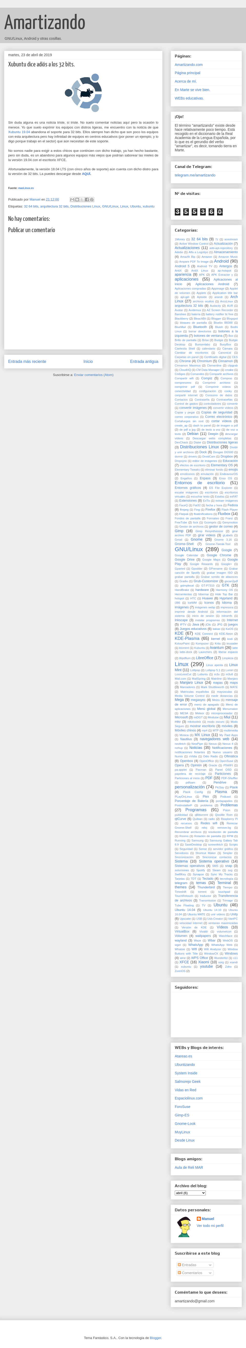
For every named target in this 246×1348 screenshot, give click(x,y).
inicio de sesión (203, 615)
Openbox (186, 761)
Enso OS (225, 478)
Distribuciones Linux (85, 206)
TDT (193, 878)
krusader (232, 643)
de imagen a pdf (227, 425)
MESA (184, 713)
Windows (231, 953)
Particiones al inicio (187, 778)
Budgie (218, 340)
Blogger (216, 318)
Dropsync (181, 460)
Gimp (179, 531)
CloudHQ (185, 369)
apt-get (184, 297)
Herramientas (183, 594)
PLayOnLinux (183, 796)
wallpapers (203, 936)
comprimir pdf (185, 386)
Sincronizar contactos (216, 857)
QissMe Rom (223, 814)
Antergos (225, 266)
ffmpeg (184, 509)
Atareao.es (183, 1056)
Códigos (180, 373)
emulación (207, 473)
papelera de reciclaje (190, 773)
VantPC (233, 918)
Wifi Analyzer (212, 949)
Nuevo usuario (222, 752)
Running (180, 840)
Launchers (205, 651)
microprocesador (221, 713)
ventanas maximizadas (223, 923)
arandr (218, 297)
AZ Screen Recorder (220, 310)
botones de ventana (208, 336)
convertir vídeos (223, 407)
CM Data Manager (208, 369)
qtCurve (180, 819)
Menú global (206, 709)
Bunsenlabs (202, 344)
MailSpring (199, 678)
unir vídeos (218, 914)
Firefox (211, 509)
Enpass (205, 478)
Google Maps (211, 559)
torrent (202, 891)
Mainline (216, 678)
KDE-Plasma (187, 638)
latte (235, 647)
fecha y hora (214, 505)
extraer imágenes (227, 500)
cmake (229, 369)
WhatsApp (195, 945)
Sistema (181, 861)
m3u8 (229, 674)
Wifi (194, 949)
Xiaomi (203, 962)
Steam (216, 870)
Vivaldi (203, 931)
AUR (230, 305)
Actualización (223, 243)
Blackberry (181, 318)
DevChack (181, 442)
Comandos (197, 373)
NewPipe (197, 743)
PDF (208, 778)
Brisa (205, 340)
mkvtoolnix (194, 721)
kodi (230, 638)
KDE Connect (204, 633)
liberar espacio (228, 651)
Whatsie (180, 949)
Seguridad (186, 848)
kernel (215, 639)
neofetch (180, 743)
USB (199, 918)
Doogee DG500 (223, 452)
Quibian (198, 818)
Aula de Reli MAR (189, 1167)
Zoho (228, 966)
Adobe (179, 252)
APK (202, 274)
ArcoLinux (226, 301)
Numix (179, 756)
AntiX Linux (199, 270)
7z (216, 239)
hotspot (179, 598)
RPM (230, 836)
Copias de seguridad (216, 412)
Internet (232, 620)
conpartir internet (186, 395)
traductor (205, 895)
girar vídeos (207, 535)
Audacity (215, 305)
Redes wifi (209, 823)
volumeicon (224, 931)
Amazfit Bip (187, 256)
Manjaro (233, 678)
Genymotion (230, 522)
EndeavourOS (229, 473)
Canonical (224, 352)
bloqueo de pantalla (193, 322)
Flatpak (184, 514)
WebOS (228, 940)
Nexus (213, 743)
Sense (203, 848)
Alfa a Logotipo (198, 252)
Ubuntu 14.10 (212, 909)
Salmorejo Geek (187, 1081)
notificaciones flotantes (190, 752)
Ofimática (231, 756)
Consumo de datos (219, 395)
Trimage (227, 900)
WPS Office (199, 958)
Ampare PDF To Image (194, 261)
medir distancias (222, 695)
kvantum (217, 648)
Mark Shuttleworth (212, 687)
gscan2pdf (231, 581)
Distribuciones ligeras (222, 442)
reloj (204, 827)
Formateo (213, 518)
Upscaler (185, 918)
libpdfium (185, 658)
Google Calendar (186, 555)
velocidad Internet (190, 923)
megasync (198, 700)
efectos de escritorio (193, 465)
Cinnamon (225, 361)
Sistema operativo (214, 861)
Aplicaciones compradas (190, 288)
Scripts (233, 844)
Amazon (207, 256)
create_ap (181, 425)
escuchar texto (200, 496)
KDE (179, 633)
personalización (190, 787)
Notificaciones (222, 748)
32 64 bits (31, 206)
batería (195, 314)
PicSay (219, 787)
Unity (234, 914)
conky (228, 391)
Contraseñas (224, 399)
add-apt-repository (221, 248)
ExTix (206, 500)
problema (206, 805)
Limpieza (227, 658)
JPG (219, 624)
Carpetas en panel (187, 357)
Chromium (204, 361)
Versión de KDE (194, 927)
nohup (179, 747)
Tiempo (227, 887)
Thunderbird (206, 887)
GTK (225, 585)
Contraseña (201, 399)
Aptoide (202, 297)
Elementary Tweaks (187, 469)
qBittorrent (201, 814)
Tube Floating (184, 905)
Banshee (180, 314)
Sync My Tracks (222, 874)
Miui (227, 717)
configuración (207, 391)
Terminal (224, 883)
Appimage (217, 288)
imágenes (182, 607)
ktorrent (184, 647)
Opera (179, 765)
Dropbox (227, 456)
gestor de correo (221, 526)
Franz (229, 518)
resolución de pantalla (223, 832)
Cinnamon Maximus (188, 365)
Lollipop (195, 670)
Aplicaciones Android (212, 284)
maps (234, 683)
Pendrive (219, 782)
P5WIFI (228, 765)
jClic (208, 624)
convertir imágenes (193, 408)
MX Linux (202, 735)
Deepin (213, 434)
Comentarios (190, 1273)
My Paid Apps (228, 735)
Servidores (181, 853)
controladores (212, 403)
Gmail (178, 539)
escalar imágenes (186, 492)
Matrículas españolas (194, 691)
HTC (193, 598)
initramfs (226, 615)
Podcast (225, 796)
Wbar (212, 940)
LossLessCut (183, 674)
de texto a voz (210, 429)
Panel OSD (223, 769)
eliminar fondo (214, 469)
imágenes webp (205, 607)
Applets (201, 292)
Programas (196, 809)
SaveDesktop (193, 844)
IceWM (192, 602)
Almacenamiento (226, 252)
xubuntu (149, 206)
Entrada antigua (144, 361)
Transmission (207, 900)
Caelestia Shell (185, 348)
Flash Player (230, 509)
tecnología (226, 878)
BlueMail (180, 327)
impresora (227, 607)
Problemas (229, 805)
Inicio (88, 361)
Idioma (227, 602)
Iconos (209, 602)
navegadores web (214, 739)
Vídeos (222, 927)
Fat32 (197, 505)
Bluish (219, 327)
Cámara (227, 348)
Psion (226, 810)
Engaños (186, 478)
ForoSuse (182, 1107)
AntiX (178, 270)
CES (235, 357)
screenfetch (215, 844)
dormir (179, 456)
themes (181, 887)
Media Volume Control (189, 695)
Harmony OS (224, 589)
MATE (234, 687)
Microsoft (181, 717)
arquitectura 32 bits (54, 206)
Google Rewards (201, 564)
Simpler (228, 853)
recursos (186, 823)
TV (204, 905)
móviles (227, 726)
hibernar (203, 594)
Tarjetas (180, 878)
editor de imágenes (204, 460)
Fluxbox (224, 514)
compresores (183, 382)
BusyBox (225, 344)
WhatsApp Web (221, 944)
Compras (226, 378)
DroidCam (208, 456)
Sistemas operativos (190, 866)
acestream (231, 239)
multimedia (231, 730)
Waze (197, 940)
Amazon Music (228, 256)
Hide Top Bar (224, 594)
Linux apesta (214, 665)
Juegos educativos (193, 629)
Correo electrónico (218, 417)
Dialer (197, 442)
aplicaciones (186, 279)
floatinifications (203, 514)
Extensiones (188, 500)
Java (195, 624)
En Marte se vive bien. (192, 90)
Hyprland (226, 598)
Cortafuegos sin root (189, 421)
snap (228, 866)
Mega (179, 700)
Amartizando (44, 23)
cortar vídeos (221, 421)
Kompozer (202, 643)
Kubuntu (199, 647)
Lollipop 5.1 (213, 670)
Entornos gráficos (188, 488)
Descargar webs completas (211, 438)
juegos (233, 624)
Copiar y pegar (185, 412)
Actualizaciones (187, 248)
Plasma (221, 792)
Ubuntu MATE (196, 914)
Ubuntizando (185, 1065)
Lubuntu (203, 674)
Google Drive (184, 559)
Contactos (181, 399)
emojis (233, 469)
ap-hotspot (224, 270)
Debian (192, 434)
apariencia (183, 274)
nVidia (193, 756)
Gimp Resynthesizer (209, 531)
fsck (195, 522)
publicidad (181, 814)
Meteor (199, 713)
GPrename (216, 568)
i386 (177, 602)
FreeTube (181, 522)
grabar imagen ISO (220, 572)
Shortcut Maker (206, 853)
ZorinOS (180, 971)
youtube (206, 966)
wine (183, 957)
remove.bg (224, 827)
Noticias (195, 748)
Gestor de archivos (191, 526)
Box (230, 335)
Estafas (219, 496)
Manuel (208, 1219)
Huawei (207, 598)
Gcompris (210, 522)
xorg (221, 962)
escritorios (211, 492)
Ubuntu (135, 206)
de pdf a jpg (187, 429)
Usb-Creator (215, 918)
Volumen (181, 936)
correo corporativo (187, 416)
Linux (124, 206)
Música (184, 735)
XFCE (184, 962)
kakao (216, 628)
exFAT (234, 496)
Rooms (183, 836)
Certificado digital (215, 357)
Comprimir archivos (216, 382)
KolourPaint (182, 643)
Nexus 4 (227, 743)
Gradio (183, 581)
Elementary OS (222, 465)
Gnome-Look (185, 1124)
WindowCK (211, 953)
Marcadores (187, 687)
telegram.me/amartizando (195, 175)
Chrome (185, 361)
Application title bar (225, 292)
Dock (203, 452)
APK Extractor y (222, 274)
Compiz (206, 378)
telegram (181, 883)
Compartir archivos (221, 373)
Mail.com (180, 678)
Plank (234, 787)
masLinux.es (26, 188)
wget (178, 944)
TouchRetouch (184, 895)
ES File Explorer (220, 487)
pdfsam (190, 782)
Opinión (196, 765)
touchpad (224, 891)
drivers (192, 456)
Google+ (226, 564)
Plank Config (193, 792)
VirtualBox (182, 931)
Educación (230, 461)
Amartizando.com (189, 65)
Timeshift (180, 891)
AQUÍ (86, 174)
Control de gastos (186, 403)
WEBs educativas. (189, 98)
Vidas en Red (185, 1090)
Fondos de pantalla (187, 518)
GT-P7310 (207, 585)
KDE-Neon (226, 633)
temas (201, 883)
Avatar (179, 310)
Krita (218, 643)
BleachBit (200, 318)
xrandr (234, 962)
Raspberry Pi (229, 818)
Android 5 (182, 266)
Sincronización (184, 857)
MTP (216, 730)
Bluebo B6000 (223, 322)
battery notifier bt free (219, 314)
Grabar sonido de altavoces (219, 576)
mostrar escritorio (202, 726)
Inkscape (181, 620)
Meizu (216, 699)
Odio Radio (210, 756)
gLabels (228, 535)
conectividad (183, 391)
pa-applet (181, 769)
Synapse (198, 874)
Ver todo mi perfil (210, 1226)
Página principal (187, 73)
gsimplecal (187, 585)
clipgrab (233, 365)
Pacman (201, 769)
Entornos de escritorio (200, 482)
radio (212, 818)
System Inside (186, 1073)
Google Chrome (219, 555)
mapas (218, 683)
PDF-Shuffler (229, 778)
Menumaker (230, 708)
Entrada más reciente (27, 361)
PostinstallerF (183, 805)
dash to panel (202, 425)
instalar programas (207, 620)
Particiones (223, 774)
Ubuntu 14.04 (185, 910)
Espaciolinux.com (189, 1098)
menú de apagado (206, 704)
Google (226, 550)
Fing (197, 509)
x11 (235, 957)
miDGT (198, 717)
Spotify (200, 870)
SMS (215, 865)
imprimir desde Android (191, 611)
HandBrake (182, 589)
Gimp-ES (182, 1115)
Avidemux (195, 310)
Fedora (233, 505)
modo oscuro (215, 721)
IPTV (183, 624)
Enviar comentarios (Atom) (94, 375)
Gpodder (197, 568)
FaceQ (183, 505)
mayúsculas (224, 691)
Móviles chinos (185, 730)
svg (230, 870)
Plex (206, 796)
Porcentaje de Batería (191, 801)
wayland (181, 940)
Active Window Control (193, 243)
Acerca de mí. (186, 81)
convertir (232, 403)
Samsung (197, 840)
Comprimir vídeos (218, 386)
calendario (208, 348)
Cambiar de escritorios (191, 352)
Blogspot (232, 318)
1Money (180, 239)
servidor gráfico (223, 848)
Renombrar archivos (188, 832)
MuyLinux (182, 1132)
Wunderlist (221, 957)
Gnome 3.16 (223, 539)
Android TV (204, 266)
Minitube (213, 717)
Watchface (225, 935)
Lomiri (229, 670)
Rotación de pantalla (207, 836)
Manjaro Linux (191, 682)
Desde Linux (185, 1140)
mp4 (205, 730)
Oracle (213, 765)
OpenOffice (206, 760)
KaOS (229, 628)
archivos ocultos (203, 301)
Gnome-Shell (184, 544)
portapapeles (224, 800)
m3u (217, 674)
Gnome (196, 539)
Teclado (207, 878)
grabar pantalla (184, 576)
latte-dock (186, 651)
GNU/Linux (110, 206)
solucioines (182, 870)
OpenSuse (226, 760)
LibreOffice (204, 658)
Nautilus (186, 739)
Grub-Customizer (206, 581)
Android (221, 261)
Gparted (180, 568)
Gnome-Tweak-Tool (218, 544)
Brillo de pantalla (186, 340)
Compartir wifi (184, 378)
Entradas (187, 1265)
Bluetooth (200, 327)
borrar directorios (200, 331)
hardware (202, 590)
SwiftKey (180, 874)
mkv (178, 721)
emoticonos (187, 473)
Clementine (214, 365)
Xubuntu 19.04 (19, 132)
